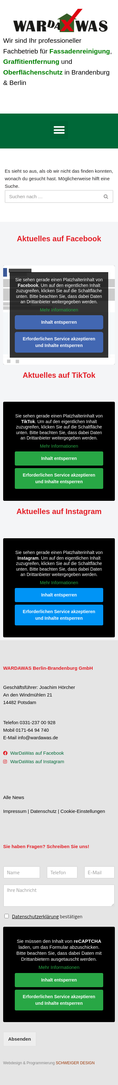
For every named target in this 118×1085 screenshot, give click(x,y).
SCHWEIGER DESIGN (75, 1063)
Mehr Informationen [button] (59, 309)
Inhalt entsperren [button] (59, 322)
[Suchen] (52, 196)
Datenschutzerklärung (35, 916)
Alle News (13, 797)
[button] (59, 130)
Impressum (14, 811)
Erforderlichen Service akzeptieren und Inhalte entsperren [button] (59, 342)
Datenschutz (43, 811)
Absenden (19, 1039)
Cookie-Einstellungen (82, 811)
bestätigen (47, 916)
